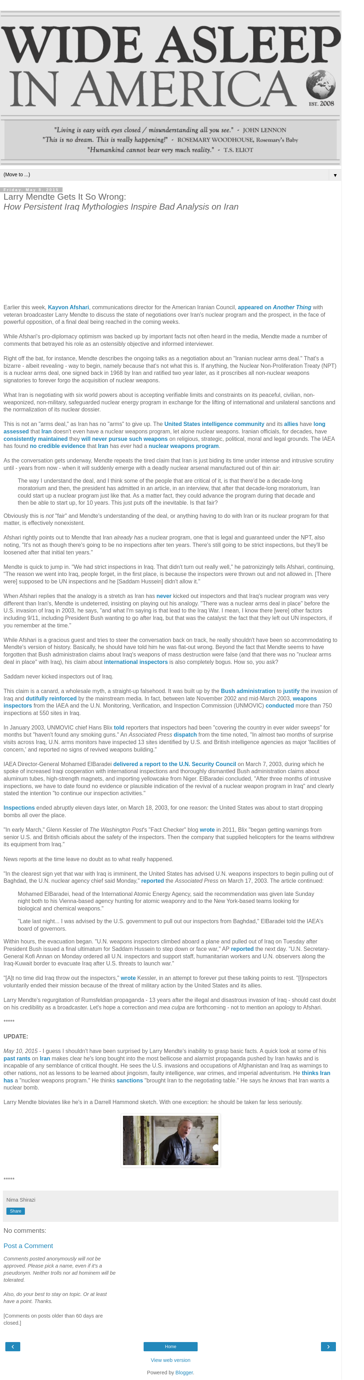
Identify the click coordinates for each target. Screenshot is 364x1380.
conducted (280, 706)
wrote (207, 830)
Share (15, 1211)
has (8, 1080)
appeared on (274, 307)
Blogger (184, 1372)
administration (255, 691)
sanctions (130, 1080)
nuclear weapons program (184, 446)
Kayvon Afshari (68, 307)
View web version (171, 1360)
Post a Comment (28, 1245)
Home (170, 1346)
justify (291, 691)
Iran (45, 1058)
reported (152, 881)
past (9, 1058)
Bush (228, 691)
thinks (310, 1073)
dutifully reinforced (51, 698)
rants (24, 1058)
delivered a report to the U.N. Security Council (174, 764)
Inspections (19, 808)
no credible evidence (58, 446)
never (163, 596)
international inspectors (136, 662)
